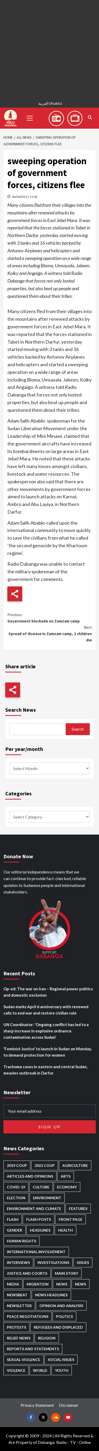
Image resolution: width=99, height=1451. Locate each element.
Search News (20, 709)
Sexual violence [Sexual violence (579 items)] (23, 1359)
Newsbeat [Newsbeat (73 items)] (17, 1295)
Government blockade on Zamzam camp (49, 618)
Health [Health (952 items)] (65, 1230)
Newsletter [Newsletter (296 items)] (19, 1305)
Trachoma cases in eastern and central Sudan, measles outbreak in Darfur (45, 1069)
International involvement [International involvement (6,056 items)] (36, 1251)
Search (78, 728)
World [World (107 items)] (40, 1370)
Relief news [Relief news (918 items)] (18, 1338)
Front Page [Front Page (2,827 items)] (70, 1219)
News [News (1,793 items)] (80, 1284)
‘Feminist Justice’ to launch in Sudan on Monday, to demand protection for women (47, 1051)
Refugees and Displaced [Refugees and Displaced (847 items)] (58, 1327)
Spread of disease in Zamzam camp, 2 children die (49, 633)
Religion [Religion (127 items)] (46, 1338)
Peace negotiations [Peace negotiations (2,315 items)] (27, 1316)
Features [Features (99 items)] (78, 1208)
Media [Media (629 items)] (13, 1284)
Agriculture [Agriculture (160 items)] (75, 1165)
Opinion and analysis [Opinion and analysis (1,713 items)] (61, 1305)
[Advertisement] (49, 49)
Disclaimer (68, 1405)
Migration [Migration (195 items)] (38, 1284)
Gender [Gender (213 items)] (14, 1230)
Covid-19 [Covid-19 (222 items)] (16, 1187)
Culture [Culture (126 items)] (41, 1187)
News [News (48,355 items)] (61, 1284)
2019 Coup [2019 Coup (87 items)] (17, 1165)
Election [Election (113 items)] (16, 1198)
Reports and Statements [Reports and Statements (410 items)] (33, 1349)
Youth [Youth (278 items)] (61, 1370)
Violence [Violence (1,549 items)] (16, 1370)
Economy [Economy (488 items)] (67, 1187)
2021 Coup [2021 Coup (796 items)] (45, 1165)
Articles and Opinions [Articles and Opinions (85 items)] (30, 1176)
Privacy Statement (37, 1405)
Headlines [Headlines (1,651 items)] (40, 1230)
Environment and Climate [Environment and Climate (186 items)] (34, 1208)
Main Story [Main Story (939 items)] (66, 1273)
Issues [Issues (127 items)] (83, 1262)
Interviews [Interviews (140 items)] (18, 1262)
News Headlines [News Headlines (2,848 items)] (51, 1295)
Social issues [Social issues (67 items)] (61, 1359)
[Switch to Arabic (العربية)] (49, 104)
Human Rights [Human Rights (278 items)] (21, 1241)
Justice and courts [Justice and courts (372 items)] (27, 1273)
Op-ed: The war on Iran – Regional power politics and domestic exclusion (48, 991)
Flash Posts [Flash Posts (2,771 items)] (38, 1219)
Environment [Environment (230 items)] (47, 1198)
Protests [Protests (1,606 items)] (16, 1327)
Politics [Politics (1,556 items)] (64, 1316)
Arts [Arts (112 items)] (65, 1176)
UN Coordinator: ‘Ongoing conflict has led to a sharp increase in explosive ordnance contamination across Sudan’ (46, 1031)
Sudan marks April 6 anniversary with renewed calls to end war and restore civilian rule (45, 1009)
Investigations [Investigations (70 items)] (53, 1262)
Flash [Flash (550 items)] (12, 1219)
